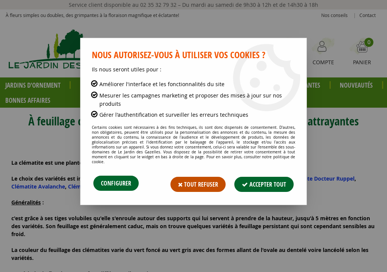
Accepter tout (264, 183)
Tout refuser (198, 183)
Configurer (116, 183)
